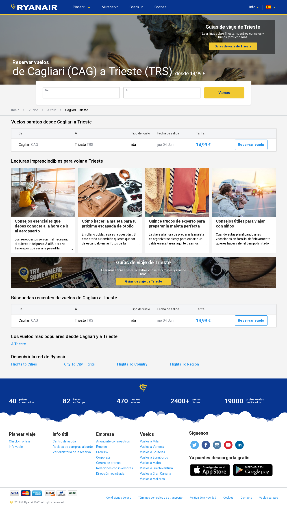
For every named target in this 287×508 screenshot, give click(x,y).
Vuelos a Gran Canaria (155, 473)
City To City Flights (79, 364)
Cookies (228, 497)
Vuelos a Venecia (152, 446)
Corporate (103, 457)
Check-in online (19, 441)
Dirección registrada (110, 473)
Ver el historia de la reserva (72, 452)
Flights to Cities (24, 364)
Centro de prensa (108, 463)
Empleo (101, 446)
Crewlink (102, 452)
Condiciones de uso (118, 497)
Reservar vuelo (251, 144)
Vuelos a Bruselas (152, 452)
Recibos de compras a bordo (73, 446)
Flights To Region (184, 364)
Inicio (15, 110)
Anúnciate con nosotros (113, 441)
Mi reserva (110, 7)
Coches (160, 7)
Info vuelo (16, 446)
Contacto (246, 497)
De (46, 90)
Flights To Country (132, 364)
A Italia (52, 110)
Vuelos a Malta (150, 463)
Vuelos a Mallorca (152, 479)
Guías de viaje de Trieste (233, 46)
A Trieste (18, 344)
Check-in (136, 7)
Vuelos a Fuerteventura (156, 468)
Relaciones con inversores (114, 468)
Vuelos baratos (268, 497)
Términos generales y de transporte (160, 497)
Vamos (224, 93)
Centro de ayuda (64, 441)
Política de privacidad (203, 497)
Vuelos (34, 110)
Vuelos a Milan (150, 441)
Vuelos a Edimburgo (154, 457)
